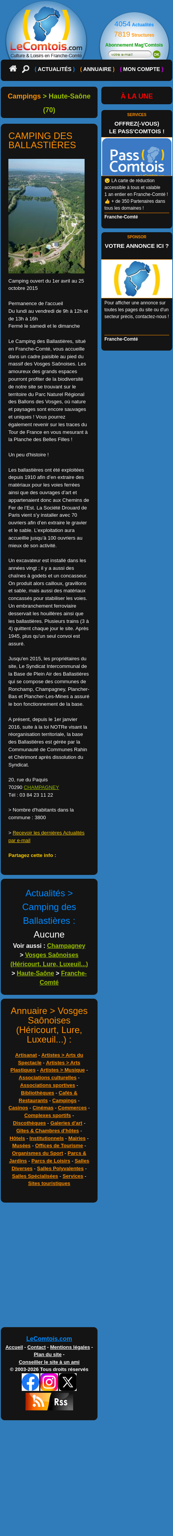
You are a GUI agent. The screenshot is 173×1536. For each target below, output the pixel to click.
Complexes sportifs (47, 1115)
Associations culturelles (48, 1077)
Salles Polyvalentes (60, 1168)
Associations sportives (47, 1085)
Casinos (18, 1108)
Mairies (76, 1138)
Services (72, 1176)
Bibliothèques (37, 1093)
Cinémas (42, 1108)
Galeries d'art (66, 1123)
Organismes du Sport (37, 1153)
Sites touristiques (49, 1183)
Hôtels (17, 1138)
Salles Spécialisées (35, 1176)
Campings (64, 1100)
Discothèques (29, 1123)
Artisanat (26, 1055)
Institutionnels (46, 1138)
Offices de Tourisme (59, 1145)
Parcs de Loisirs (50, 1161)
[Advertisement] (86, 1266)
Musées (21, 1145)
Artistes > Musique (62, 1070)
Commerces (72, 1108)
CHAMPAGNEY (41, 787)
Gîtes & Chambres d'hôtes (47, 1130)
